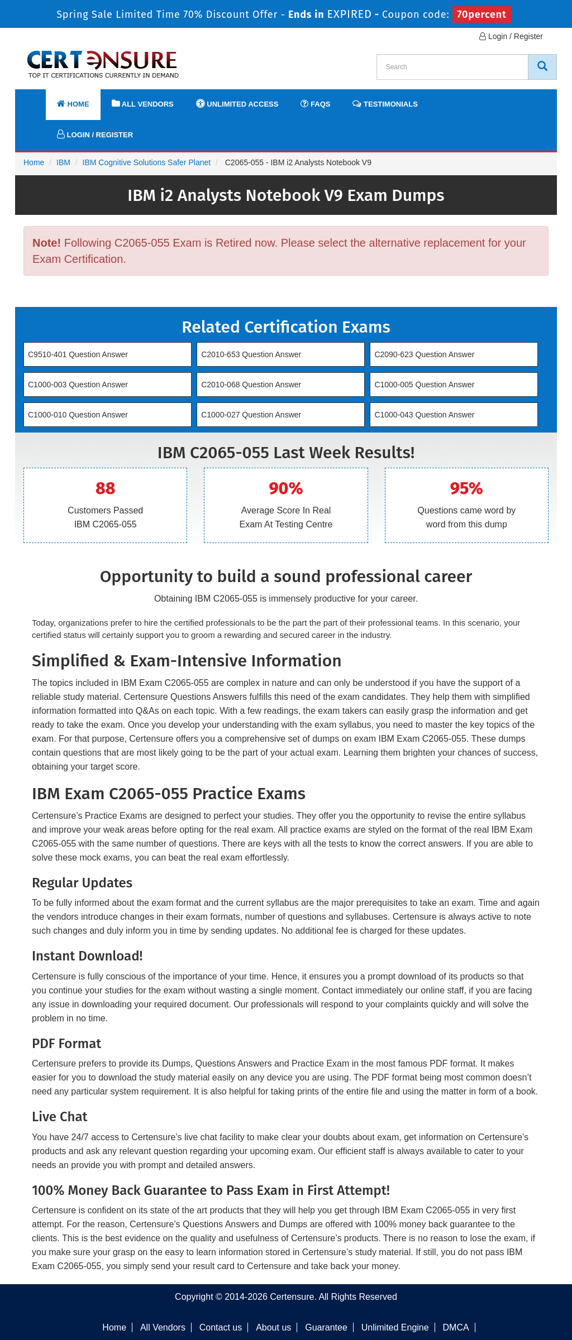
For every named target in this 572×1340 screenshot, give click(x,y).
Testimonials (384, 103)
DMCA (456, 1327)
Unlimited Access (237, 103)
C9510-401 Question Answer (78, 354)
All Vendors (143, 103)
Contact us (220, 1327)
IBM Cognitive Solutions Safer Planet (147, 162)
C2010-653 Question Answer (251, 354)
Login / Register (511, 36)
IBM (63, 162)
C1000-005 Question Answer (424, 384)
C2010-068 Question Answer (251, 384)
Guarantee (326, 1327)
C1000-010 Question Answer (78, 414)
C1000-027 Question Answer (251, 414)
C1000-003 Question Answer (78, 384)
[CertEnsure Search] (542, 67)
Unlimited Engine (395, 1327)
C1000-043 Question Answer (424, 414)
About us (273, 1327)
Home (73, 103)
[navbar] (37, 98)
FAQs (315, 103)
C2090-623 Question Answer (424, 354)
